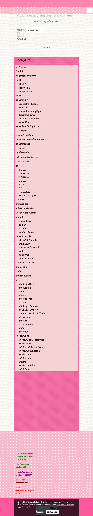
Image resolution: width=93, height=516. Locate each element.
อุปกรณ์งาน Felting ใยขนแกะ (28, 126)
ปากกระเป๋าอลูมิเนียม (24, 135)
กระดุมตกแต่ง (24, 255)
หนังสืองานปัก (25, 358)
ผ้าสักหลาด (23, 328)
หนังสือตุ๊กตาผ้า (25, 343)
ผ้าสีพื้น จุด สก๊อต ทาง (28, 306)
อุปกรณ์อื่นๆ (24, 122)
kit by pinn (24, 88)
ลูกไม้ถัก (22, 225)
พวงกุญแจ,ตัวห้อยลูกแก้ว (26, 212)
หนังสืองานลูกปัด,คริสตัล (29, 351)
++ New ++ (21, 67)
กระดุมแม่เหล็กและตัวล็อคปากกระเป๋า (30, 139)
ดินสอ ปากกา (24, 107)
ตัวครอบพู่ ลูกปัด (23, 161)
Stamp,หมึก (21, 267)
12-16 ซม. (24, 173)
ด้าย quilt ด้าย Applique (30, 111)
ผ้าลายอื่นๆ (23, 332)
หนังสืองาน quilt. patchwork (32, 340)
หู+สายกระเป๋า (21, 130)
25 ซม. (22, 181)
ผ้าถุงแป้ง (23, 321)
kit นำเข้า (23, 84)
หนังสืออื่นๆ (24, 369)
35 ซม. (22, 188)
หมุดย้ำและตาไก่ (22, 152)
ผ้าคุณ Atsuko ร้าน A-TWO (32, 313)
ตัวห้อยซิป (20, 199)
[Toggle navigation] (90, 10)
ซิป (17, 166)
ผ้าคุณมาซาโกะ (25, 317)
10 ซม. (22, 170)
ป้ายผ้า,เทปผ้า (24, 244)
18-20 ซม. (24, 177)
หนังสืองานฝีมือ (22, 336)
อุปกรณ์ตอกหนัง (23, 144)
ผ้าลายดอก (23, 302)
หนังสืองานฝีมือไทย (27, 365)
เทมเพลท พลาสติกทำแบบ (29, 118)
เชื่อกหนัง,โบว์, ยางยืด (28, 240)
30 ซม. (22, 184)
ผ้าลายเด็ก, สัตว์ (25, 299)
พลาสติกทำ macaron (25, 262)
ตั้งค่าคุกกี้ (39, 512)
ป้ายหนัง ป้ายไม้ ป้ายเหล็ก (29, 247)
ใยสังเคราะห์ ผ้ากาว (27, 115)
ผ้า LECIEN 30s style (29, 310)
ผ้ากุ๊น (18, 271)
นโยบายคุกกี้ (25, 507)
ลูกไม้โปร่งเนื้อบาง (26, 232)
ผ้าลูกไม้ (19, 217)
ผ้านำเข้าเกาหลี (25, 288)
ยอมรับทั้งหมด (52, 512)
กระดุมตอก (20, 148)
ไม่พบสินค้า (22, 39)
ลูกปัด (21, 251)
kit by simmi (25, 91)
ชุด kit (19, 80)
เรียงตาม (21, 30)
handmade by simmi (26, 76)
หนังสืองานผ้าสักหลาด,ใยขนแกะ (32, 347)
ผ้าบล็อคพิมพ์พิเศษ (26, 284)
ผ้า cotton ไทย (26, 324)
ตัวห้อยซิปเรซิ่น (22, 204)
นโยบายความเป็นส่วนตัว (65, 505)
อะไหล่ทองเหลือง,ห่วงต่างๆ (27, 157)
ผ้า (17, 280)
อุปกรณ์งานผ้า (22, 100)
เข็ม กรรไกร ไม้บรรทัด (28, 104)
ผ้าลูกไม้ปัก (23, 228)
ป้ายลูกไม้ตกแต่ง (26, 221)
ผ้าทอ (21, 291)
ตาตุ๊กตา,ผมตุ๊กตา (23, 275)
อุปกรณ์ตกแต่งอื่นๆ (27, 258)
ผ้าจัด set (23, 295)
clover (19, 95)
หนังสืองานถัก (25, 354)
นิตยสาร (22, 362)
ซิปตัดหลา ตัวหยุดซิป (28, 195)
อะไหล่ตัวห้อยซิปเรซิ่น (25, 208)
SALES (19, 71)
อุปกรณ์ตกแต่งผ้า (23, 236)
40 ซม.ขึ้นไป (24, 192)
